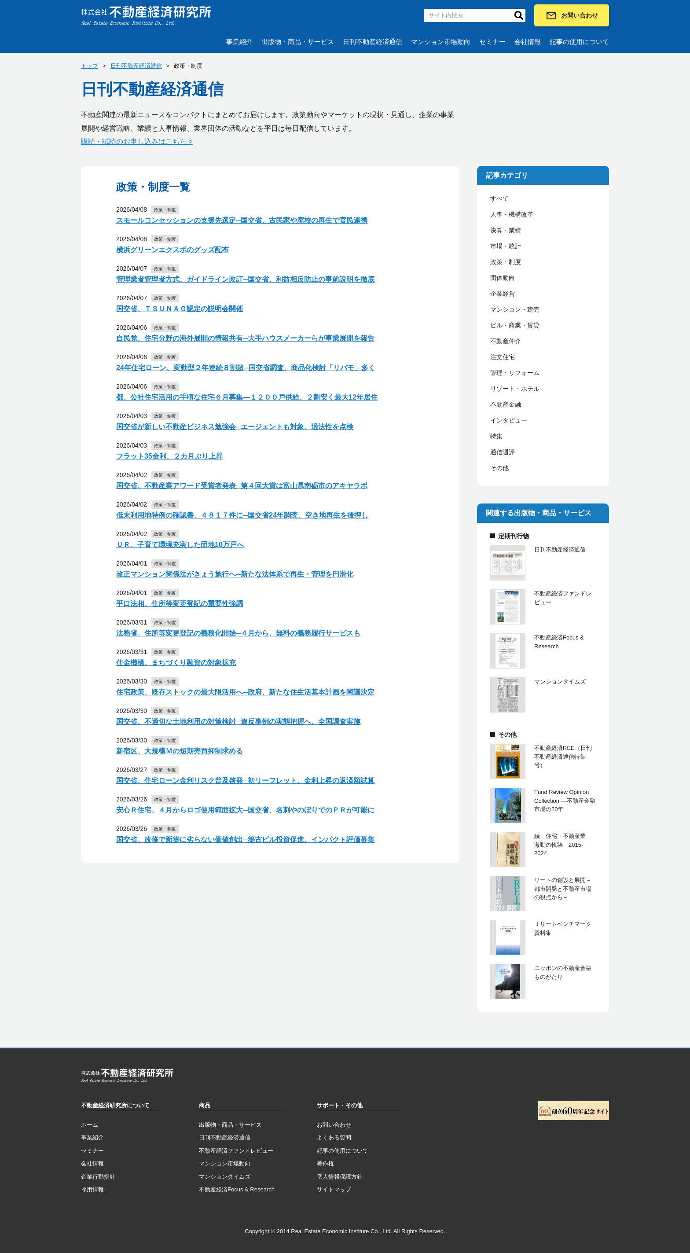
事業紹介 (239, 41)
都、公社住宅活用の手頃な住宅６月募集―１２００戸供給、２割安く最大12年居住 (247, 397)
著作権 (325, 1163)
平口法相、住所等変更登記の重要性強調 (179, 603)
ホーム (89, 1124)
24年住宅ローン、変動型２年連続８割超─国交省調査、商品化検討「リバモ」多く (245, 367)
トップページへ (127, 1077)
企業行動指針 (98, 1176)
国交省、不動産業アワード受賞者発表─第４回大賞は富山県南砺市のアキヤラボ (241, 485)
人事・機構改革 (511, 214)
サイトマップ (334, 1189)
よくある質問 (334, 1137)
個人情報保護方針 (340, 1176)
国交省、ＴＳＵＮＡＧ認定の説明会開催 (179, 308)
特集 (496, 436)
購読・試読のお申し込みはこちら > (137, 141)
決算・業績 (505, 230)
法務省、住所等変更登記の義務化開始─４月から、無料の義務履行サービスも (238, 633)
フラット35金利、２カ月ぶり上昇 (169, 456)
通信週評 (502, 452)
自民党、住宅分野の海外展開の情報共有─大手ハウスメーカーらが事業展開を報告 (245, 338)
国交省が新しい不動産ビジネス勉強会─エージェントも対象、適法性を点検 (234, 426)
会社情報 (527, 41)
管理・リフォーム (515, 372)
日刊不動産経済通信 (372, 41)
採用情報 (92, 1189)
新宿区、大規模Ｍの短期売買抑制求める (179, 751)
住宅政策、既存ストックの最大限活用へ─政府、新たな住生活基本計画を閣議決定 (245, 692)
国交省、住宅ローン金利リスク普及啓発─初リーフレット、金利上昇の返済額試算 (245, 780)
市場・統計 (505, 246)
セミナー (492, 41)
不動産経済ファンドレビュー (236, 1150)
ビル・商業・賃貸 (515, 325)
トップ (89, 65)
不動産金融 (505, 404)
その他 (499, 467)
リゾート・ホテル (515, 388)
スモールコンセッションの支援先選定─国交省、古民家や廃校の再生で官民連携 (241, 220)
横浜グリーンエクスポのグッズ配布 (172, 250)
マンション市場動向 (440, 41)
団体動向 (502, 277)
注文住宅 (502, 356)
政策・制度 (505, 261)
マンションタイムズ (224, 1176)
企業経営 (502, 293)
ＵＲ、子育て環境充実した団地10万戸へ (180, 544)
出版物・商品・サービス (297, 41)
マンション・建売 (515, 309)
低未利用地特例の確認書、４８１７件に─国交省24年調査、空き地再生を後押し (242, 515)
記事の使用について (579, 41)
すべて (499, 198)
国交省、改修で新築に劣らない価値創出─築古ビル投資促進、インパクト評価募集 (245, 839)
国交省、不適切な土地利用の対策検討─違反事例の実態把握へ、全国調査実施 (238, 721)
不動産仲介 (505, 341)
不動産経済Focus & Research (237, 1189)
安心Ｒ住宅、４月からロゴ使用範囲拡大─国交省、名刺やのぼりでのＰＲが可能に (245, 810)
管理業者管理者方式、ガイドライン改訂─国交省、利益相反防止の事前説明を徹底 (245, 279)
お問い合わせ (572, 15)
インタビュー (508, 420)
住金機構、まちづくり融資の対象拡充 (176, 662)
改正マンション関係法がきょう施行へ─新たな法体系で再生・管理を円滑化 (234, 574)
